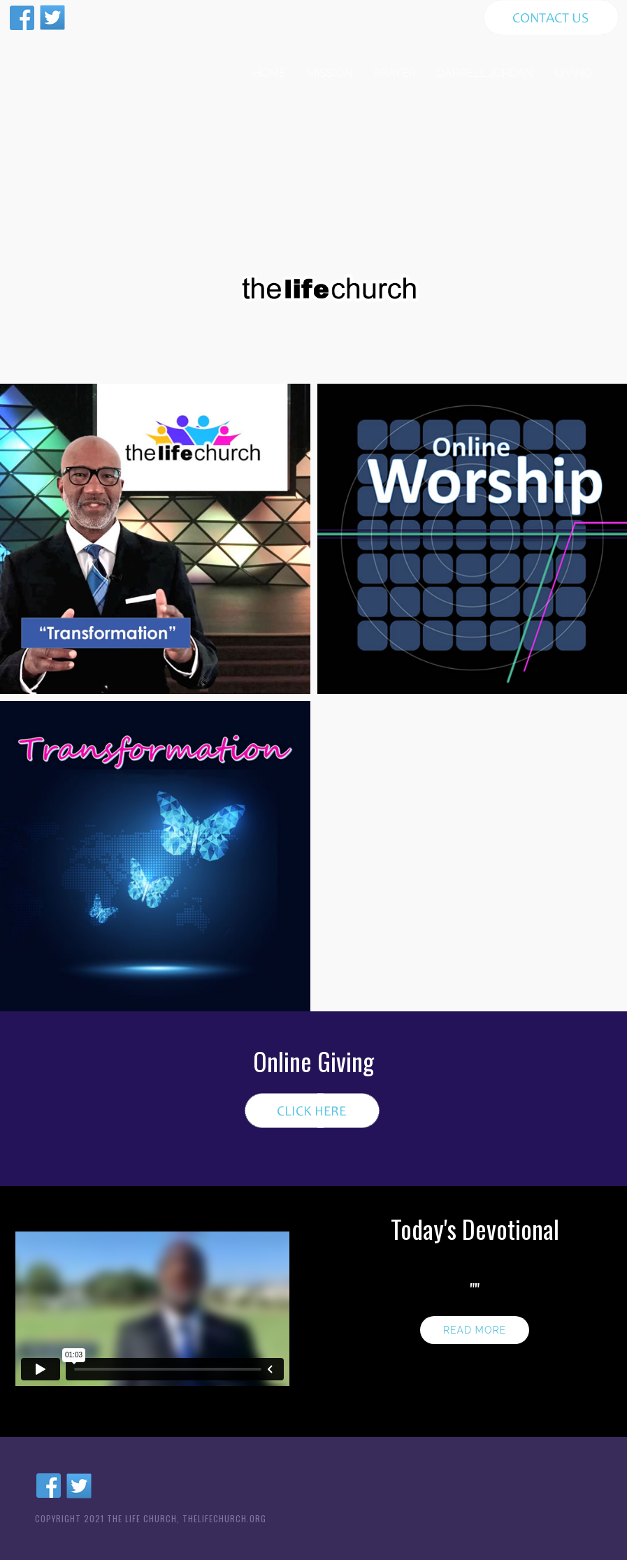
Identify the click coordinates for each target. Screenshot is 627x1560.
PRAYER (395, 73)
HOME (269, 73)
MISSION (329, 73)
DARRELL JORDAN (485, 73)
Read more (474, 1330)
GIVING (573, 73)
